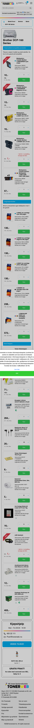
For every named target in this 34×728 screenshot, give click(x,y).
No (28, 366)
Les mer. (17, 369)
